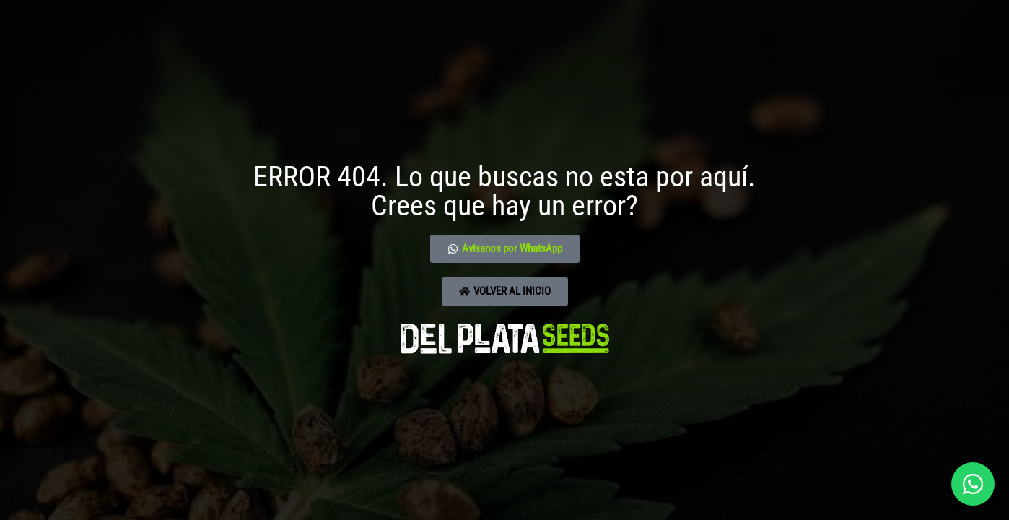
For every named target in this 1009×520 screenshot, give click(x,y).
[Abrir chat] (973, 484)
